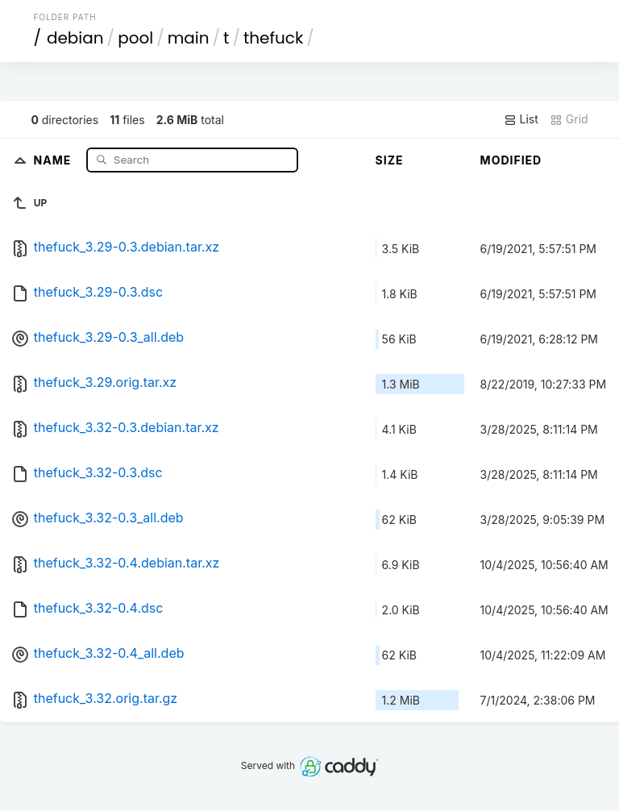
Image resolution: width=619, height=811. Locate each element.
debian (75, 38)
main (189, 38)
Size (390, 160)
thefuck (273, 38)
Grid (569, 119)
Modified (511, 160)
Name (54, 159)
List (521, 119)
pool (135, 38)
